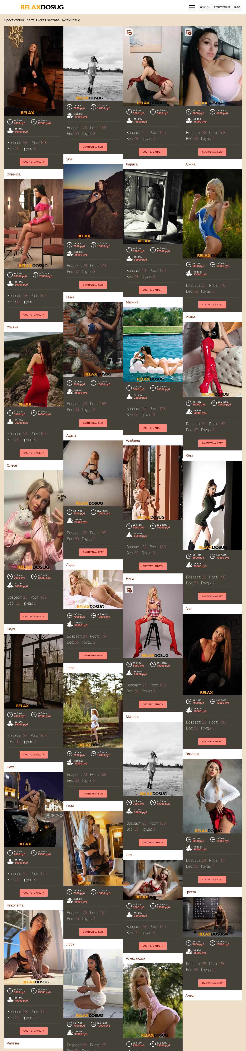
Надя (11, 629)
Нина (130, 579)
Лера (70, 668)
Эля (129, 855)
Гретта (190, 892)
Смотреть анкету (93, 147)
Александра (135, 958)
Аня (188, 609)
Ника (11, 282)
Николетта (15, 905)
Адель (71, 435)
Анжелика (78, 1027)
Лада (70, 564)
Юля (189, 456)
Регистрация (222, 7)
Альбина (133, 440)
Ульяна (191, 297)
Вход (237, 7)
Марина (72, 282)
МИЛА (131, 297)
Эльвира (192, 754)
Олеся (12, 465)
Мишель (132, 717)
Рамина (13, 1043)
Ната (11, 767)
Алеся (190, 995)
